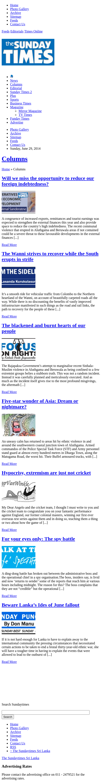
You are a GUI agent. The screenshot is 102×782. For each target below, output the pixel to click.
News (14, 80)
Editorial (16, 88)
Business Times (20, 103)
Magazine (16, 107)
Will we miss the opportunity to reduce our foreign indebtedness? (48, 181)
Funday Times (19, 118)
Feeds (14, 20)
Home (14, 5)
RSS (13, 747)
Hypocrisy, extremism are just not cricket (46, 472)
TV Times (25, 115)
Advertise (16, 122)
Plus (13, 96)
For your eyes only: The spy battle (38, 539)
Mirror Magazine (30, 111)
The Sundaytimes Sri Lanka (30, 751)
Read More (9, 245)
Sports (14, 99)
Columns (16, 84)
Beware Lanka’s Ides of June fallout (40, 605)
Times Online (33, 31)
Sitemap (15, 16)
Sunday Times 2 (21, 92)
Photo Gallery (19, 9)
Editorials (16, 31)
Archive (15, 13)
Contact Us (17, 24)
